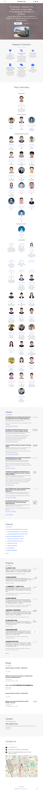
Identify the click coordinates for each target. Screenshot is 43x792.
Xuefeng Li (21, 315)
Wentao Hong (32, 159)
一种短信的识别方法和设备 (12, 543)
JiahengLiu (22, 435)
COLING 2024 (14, 497)
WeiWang (18, 465)
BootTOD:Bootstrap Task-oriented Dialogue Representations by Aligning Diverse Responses (18, 490)
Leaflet (30, 776)
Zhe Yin (21, 218)
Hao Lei (31, 315)
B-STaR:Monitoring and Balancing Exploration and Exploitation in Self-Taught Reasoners (18, 417)
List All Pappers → (9, 414)
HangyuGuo (23, 438)
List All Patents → (9, 527)
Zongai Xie (11, 275)
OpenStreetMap (34, 776)
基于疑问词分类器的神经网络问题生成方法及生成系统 (17, 529)
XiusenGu (7, 582)
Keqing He (21, 243)
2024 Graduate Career (12, 723)
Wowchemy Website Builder (23, 788)
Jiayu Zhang (31, 260)
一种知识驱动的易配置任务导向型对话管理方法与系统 (17, 534)
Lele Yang (21, 234)
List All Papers (9, 514)
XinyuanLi (13, 638)
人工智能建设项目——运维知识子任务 (15, 586)
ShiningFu (8, 573)
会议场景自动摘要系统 (11, 598)
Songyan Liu (21, 270)
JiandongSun (8, 636)
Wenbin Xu (11, 206)
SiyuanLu (19, 450)
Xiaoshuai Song (11, 380)
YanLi (11, 626)
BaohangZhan (22, 648)
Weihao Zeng (32, 365)
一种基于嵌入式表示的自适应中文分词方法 (15, 538)
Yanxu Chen (21, 206)
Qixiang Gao (31, 348)
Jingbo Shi (11, 270)
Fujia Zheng (11, 332)
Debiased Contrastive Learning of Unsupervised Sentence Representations (19, 676)
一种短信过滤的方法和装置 (12, 545)
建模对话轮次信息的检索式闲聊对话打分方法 (15, 536)
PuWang (17, 648)
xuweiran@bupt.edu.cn (12, 747)
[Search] (33, 1)
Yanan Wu (31, 300)
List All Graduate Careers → (11, 721)
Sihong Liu (21, 260)
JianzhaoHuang (13, 450)
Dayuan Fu (21, 144)
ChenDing (12, 582)
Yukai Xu (21, 175)
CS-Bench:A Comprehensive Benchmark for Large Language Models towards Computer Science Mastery (18, 473)
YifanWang (8, 638)
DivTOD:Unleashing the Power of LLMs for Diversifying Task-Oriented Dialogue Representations (17, 502)
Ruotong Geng (11, 365)
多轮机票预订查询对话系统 (12, 641)
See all (7, 553)
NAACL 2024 (13, 511)
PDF (6, 426)
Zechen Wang (32, 380)
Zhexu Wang (11, 175)
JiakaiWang (8, 438)
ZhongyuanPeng (11, 437)
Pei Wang (21, 365)
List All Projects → (9, 565)
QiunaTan (12, 483)
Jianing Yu (11, 190)
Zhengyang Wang (21, 159)
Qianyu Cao (11, 125)
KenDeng (17, 437)
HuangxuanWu (27, 480)
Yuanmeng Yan (21, 282)
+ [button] (7, 757)
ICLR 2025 (16, 426)
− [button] (7, 759)
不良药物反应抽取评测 (11, 577)
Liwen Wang (11, 315)
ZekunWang (16, 435)
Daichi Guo (21, 348)
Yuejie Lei (11, 300)
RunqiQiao (11, 480)
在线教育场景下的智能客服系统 (13, 610)
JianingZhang (28, 605)
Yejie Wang (31, 144)
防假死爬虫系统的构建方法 (12, 550)
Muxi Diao (11, 159)
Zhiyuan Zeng (32, 282)
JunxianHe (8, 424)
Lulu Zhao (31, 250)
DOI (10, 468)
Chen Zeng (11, 348)
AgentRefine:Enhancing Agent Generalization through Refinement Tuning (18, 458)
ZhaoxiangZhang (9, 439)
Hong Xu (11, 260)
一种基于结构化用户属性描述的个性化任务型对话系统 (17, 531)
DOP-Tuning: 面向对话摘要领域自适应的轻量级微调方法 (19, 685)
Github (18, 23)
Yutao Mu (32, 332)
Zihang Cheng (32, 206)
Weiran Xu (21, 103)
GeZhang (18, 438)
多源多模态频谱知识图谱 (11, 629)
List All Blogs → (9, 665)
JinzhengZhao (19, 606)
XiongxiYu (13, 648)
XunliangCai (28, 465)
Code (10, 426)
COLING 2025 (16, 454)
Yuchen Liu (31, 175)
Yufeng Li (32, 270)
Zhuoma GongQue (32, 125)
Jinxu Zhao (21, 380)
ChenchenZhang (23, 437)
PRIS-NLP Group (22, 1)
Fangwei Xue (21, 396)
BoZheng (19, 439)
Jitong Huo (21, 190)
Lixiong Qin (21, 125)
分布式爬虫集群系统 (10, 548)
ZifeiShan (29, 423)
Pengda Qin (11, 243)
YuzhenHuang (14, 423)
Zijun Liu (21, 300)
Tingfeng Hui (11, 144)
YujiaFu (7, 480)
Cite (8, 426)
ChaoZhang (8, 648)
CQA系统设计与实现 (10, 568)
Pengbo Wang (32, 190)
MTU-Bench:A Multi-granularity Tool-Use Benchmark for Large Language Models (17, 430)
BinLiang (7, 481)
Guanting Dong (21, 332)
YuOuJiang (12, 573)
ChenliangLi (18, 636)
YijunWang (24, 423)
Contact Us (26, 23)
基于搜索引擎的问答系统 (11, 620)
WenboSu (15, 439)
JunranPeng (13, 438)
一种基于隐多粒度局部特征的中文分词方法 (15, 541)
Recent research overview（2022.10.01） (17, 668)
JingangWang (23, 465)
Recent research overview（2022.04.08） (17, 693)
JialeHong (28, 648)
